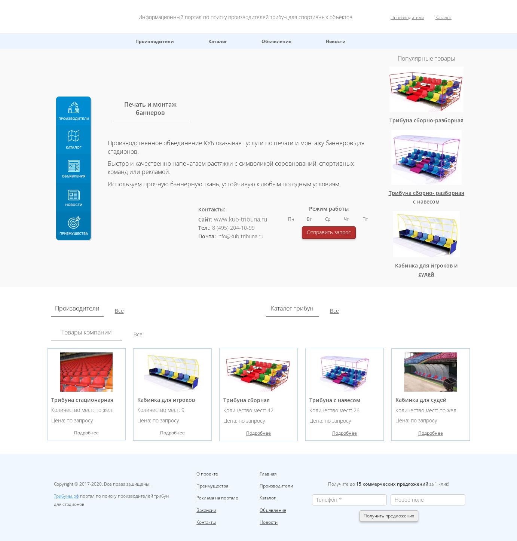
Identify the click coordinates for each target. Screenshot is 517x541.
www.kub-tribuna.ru (240, 219)
